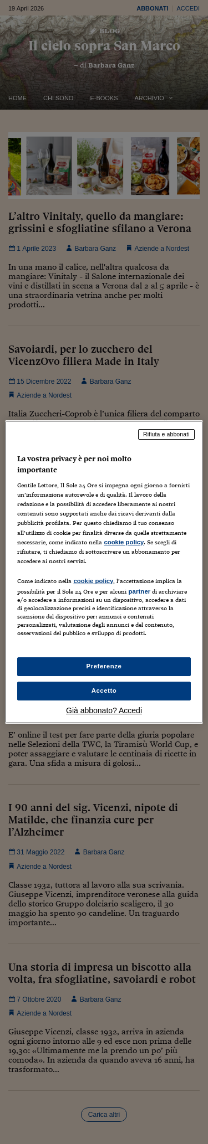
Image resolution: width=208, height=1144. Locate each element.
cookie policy (124, 542)
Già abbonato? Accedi (104, 710)
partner (139, 591)
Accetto (104, 690)
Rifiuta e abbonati (166, 434)
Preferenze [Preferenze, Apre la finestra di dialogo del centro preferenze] (104, 666)
